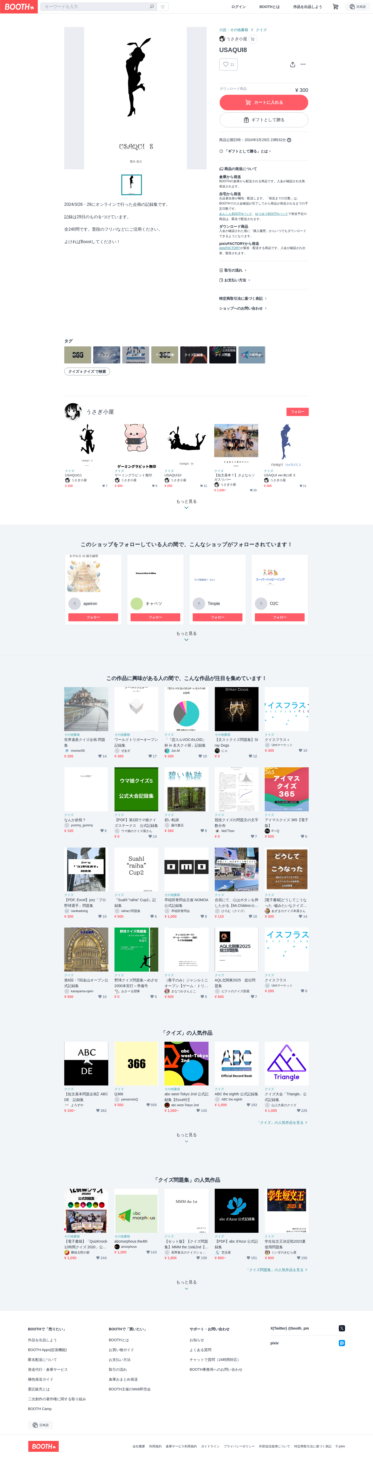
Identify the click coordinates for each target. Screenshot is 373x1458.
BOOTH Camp (40, 1409)
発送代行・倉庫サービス (48, 1369)
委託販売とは (39, 1389)
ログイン (238, 7)
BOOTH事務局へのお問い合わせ (216, 1369)
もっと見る (186, 638)
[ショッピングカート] (335, 6)
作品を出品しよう (307, 7)
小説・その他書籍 (233, 30)
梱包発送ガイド (40, 1379)
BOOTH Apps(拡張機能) (47, 1350)
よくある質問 (200, 1350)
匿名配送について (42, 1360)
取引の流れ (233, 270)
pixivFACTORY (229, 248)
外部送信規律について (274, 1446)
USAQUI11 (73, 475)
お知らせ (197, 1340)
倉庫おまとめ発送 (123, 1379)
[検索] (152, 7)
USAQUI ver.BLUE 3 (279, 475)
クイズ (261, 30)
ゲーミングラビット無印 (133, 475)
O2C (274, 603)
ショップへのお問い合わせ (241, 308)
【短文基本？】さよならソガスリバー (234, 477)
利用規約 (155, 1446)
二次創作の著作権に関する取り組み (57, 1399)
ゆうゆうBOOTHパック (271, 214)
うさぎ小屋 (100, 412)
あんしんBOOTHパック (235, 214)
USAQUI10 (172, 475)
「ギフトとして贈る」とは (246, 151)
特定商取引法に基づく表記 (241, 298)
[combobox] (98, 7)
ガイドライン (210, 1446)
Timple (214, 603)
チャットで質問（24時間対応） (215, 1360)
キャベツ (154, 603)
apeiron (90, 603)
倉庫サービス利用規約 (181, 1446)
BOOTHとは (269, 7)
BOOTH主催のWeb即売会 (130, 1389)
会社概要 (139, 1446)
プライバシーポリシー (239, 1446)
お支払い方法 (235, 280)
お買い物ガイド (121, 1350)
